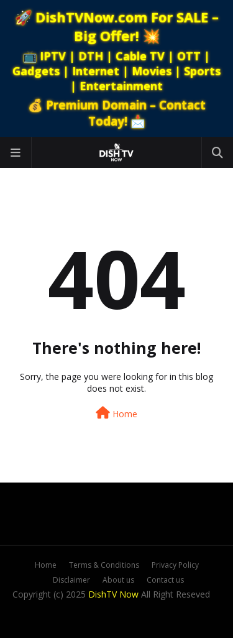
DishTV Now (113, 594)
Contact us (165, 580)
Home (116, 413)
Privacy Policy (175, 565)
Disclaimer (71, 580)
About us (118, 580)
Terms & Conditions (104, 565)
